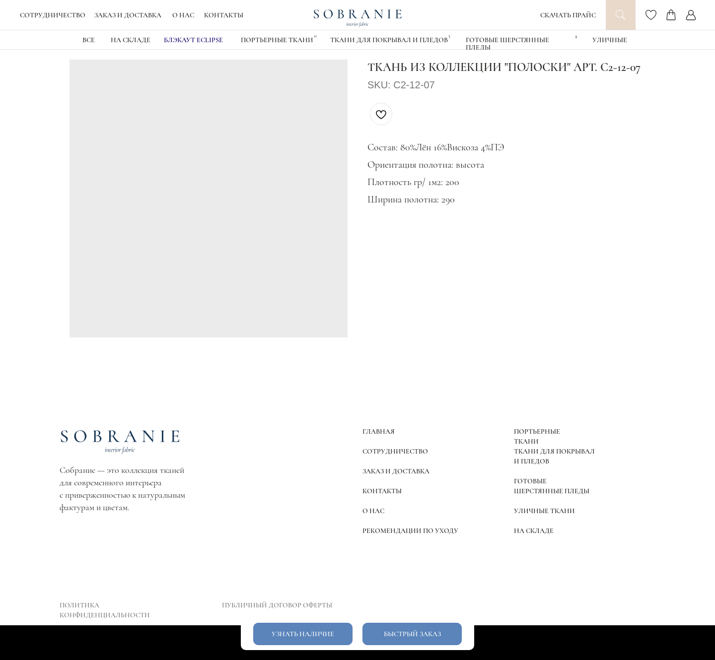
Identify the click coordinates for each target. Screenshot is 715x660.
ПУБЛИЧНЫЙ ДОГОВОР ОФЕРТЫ (277, 605)
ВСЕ (88, 40)
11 (315, 36)
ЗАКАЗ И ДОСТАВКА (127, 15)
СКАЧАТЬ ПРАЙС (568, 15)
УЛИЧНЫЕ (609, 40)
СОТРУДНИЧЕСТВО (52, 15)
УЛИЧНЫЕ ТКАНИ (544, 511)
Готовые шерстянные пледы (507, 44)
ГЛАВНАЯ (378, 431)
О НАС (183, 15)
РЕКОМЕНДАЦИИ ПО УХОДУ (410, 531)
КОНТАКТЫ (223, 15)
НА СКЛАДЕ (130, 40)
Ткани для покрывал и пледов (389, 40)
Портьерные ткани (277, 40)
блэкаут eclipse (193, 40)
